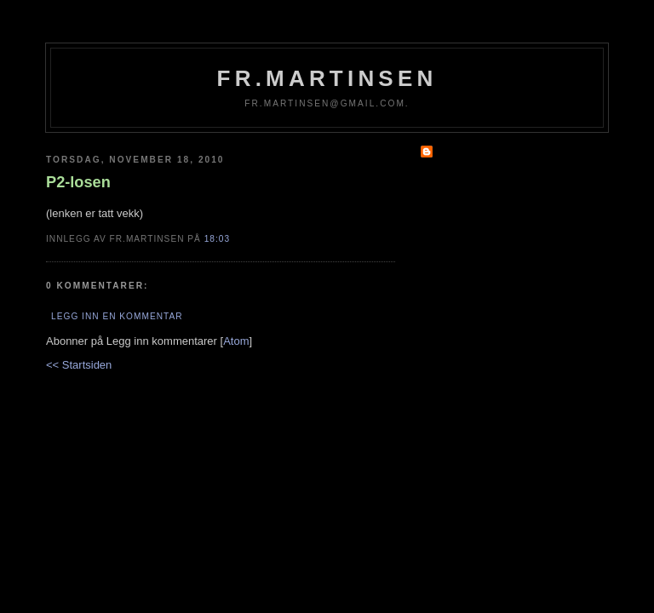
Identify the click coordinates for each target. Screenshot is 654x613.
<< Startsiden (79, 364)
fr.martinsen (327, 78)
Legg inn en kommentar (116, 316)
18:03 (217, 238)
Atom (236, 341)
